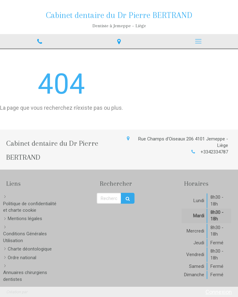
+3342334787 (214, 152)
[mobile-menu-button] (198, 41)
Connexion (218, 292)
